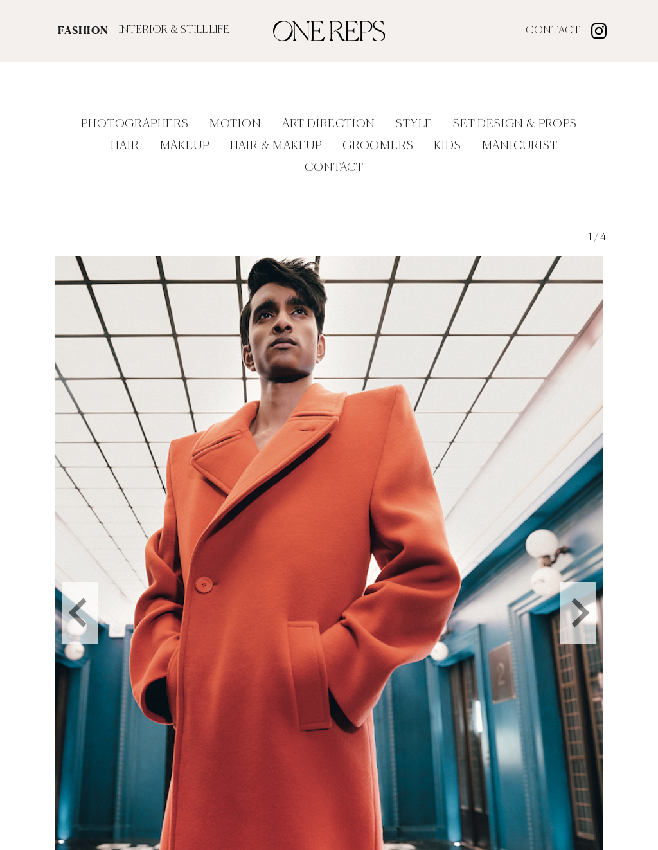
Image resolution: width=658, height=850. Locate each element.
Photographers (134, 124)
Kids (447, 146)
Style (414, 124)
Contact (553, 31)
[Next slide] (578, 598)
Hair (125, 146)
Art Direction (328, 124)
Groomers (377, 146)
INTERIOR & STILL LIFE (174, 30)
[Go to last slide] (80, 598)
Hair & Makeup (276, 146)
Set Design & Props (514, 124)
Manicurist (520, 146)
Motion (235, 124)
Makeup (184, 146)
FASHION (83, 30)
